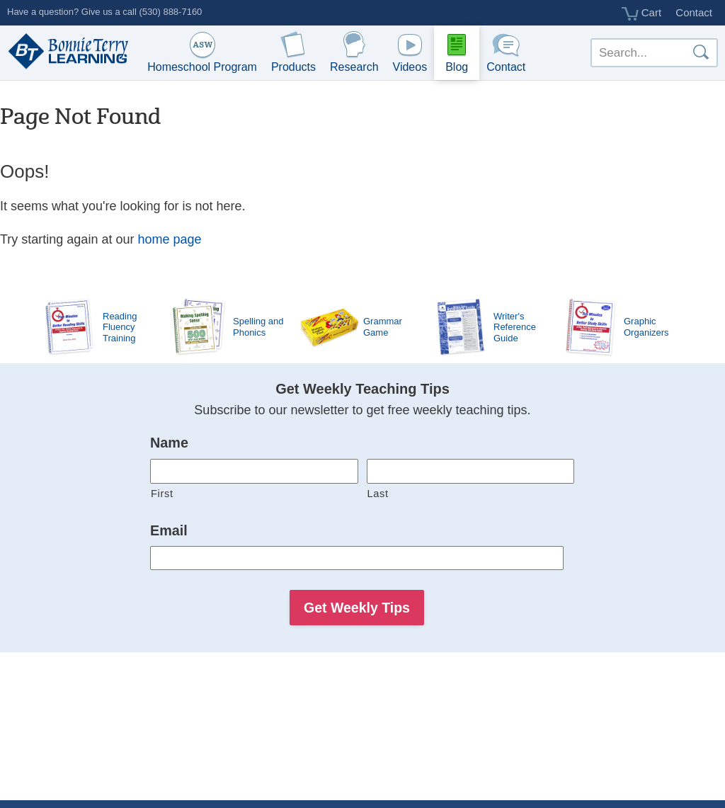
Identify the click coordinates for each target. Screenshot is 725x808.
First (162, 493)
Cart (642, 13)
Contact (693, 12)
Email (169, 530)
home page (169, 239)
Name (169, 442)
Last (378, 493)
